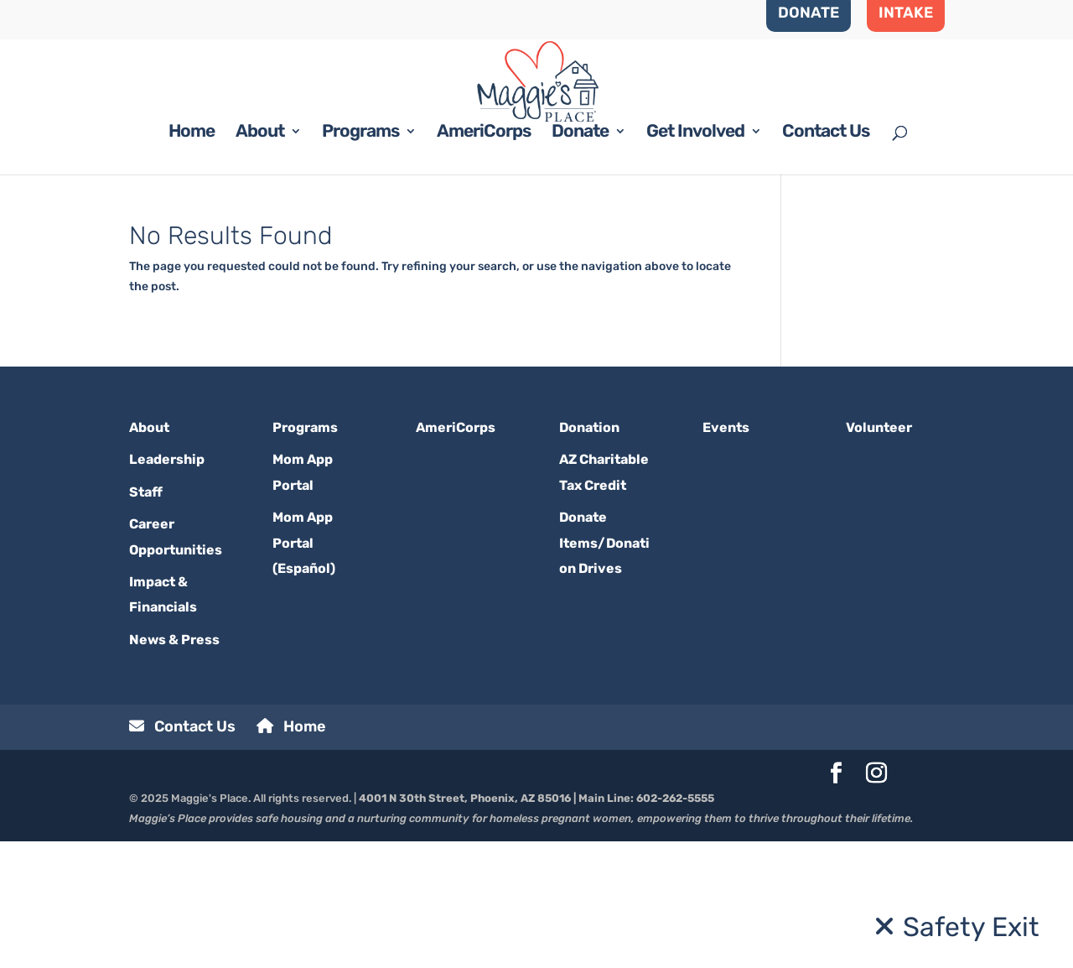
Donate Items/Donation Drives (604, 670)
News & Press (174, 766)
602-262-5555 (675, 925)
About (260, 260)
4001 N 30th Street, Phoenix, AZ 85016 (465, 925)
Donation (589, 554)
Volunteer (879, 554)
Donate (580, 260)
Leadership (167, 587)
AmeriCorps (484, 260)
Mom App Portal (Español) (303, 670)
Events (725, 554)
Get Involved (695, 260)
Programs (360, 260)
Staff (146, 619)
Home (191, 260)
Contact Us (825, 260)
